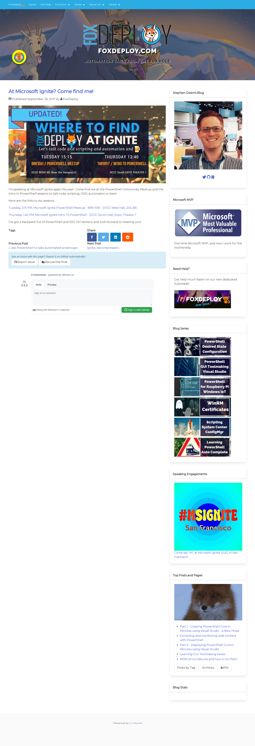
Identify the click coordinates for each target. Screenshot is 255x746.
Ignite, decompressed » (103, 247)
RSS (225, 667)
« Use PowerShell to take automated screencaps (43, 247)
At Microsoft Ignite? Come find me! (51, 91)
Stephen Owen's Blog (188, 93)
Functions (60, 4)
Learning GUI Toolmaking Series (202, 654)
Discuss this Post (54, 262)
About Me (95, 4)
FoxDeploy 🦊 (16, 4)
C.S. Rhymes (135, 723)
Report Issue (24, 262)
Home (32, 4)
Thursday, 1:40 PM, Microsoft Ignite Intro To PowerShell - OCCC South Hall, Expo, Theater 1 (72, 215)
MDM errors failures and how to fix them (208, 659)
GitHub (113, 4)
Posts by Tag (186, 667)
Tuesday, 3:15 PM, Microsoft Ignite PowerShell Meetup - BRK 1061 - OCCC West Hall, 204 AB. (72, 207)
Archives (208, 667)
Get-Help (45, 4)
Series (78, 4)
